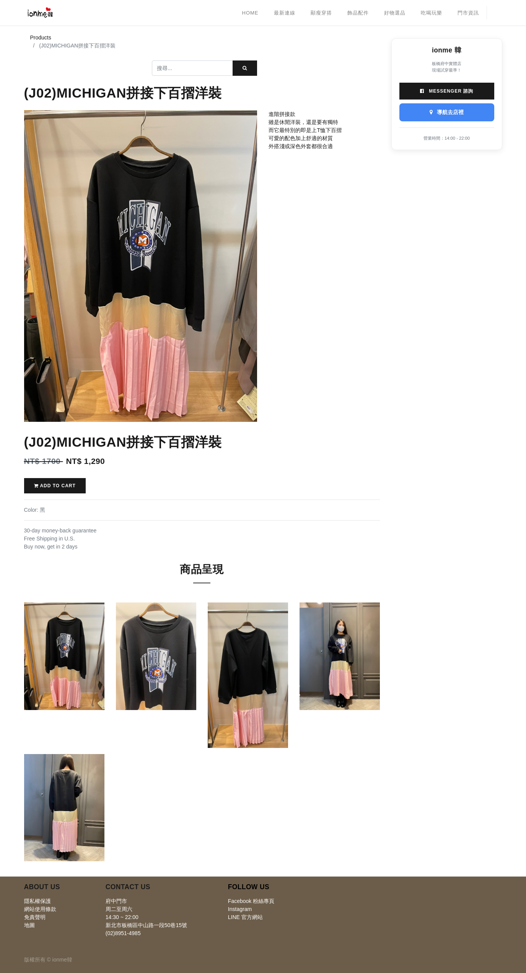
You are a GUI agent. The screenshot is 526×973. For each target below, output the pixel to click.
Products (40, 37)
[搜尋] (245, 68)
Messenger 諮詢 (446, 91)
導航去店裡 (447, 112)
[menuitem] (250, 13)
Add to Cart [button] (55, 485)
